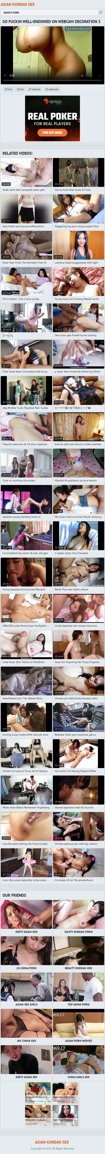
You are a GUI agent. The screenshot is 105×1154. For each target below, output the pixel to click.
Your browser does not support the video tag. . (52, 55)
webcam (36, 89)
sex (22, 89)
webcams (53, 89)
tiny (10, 89)
